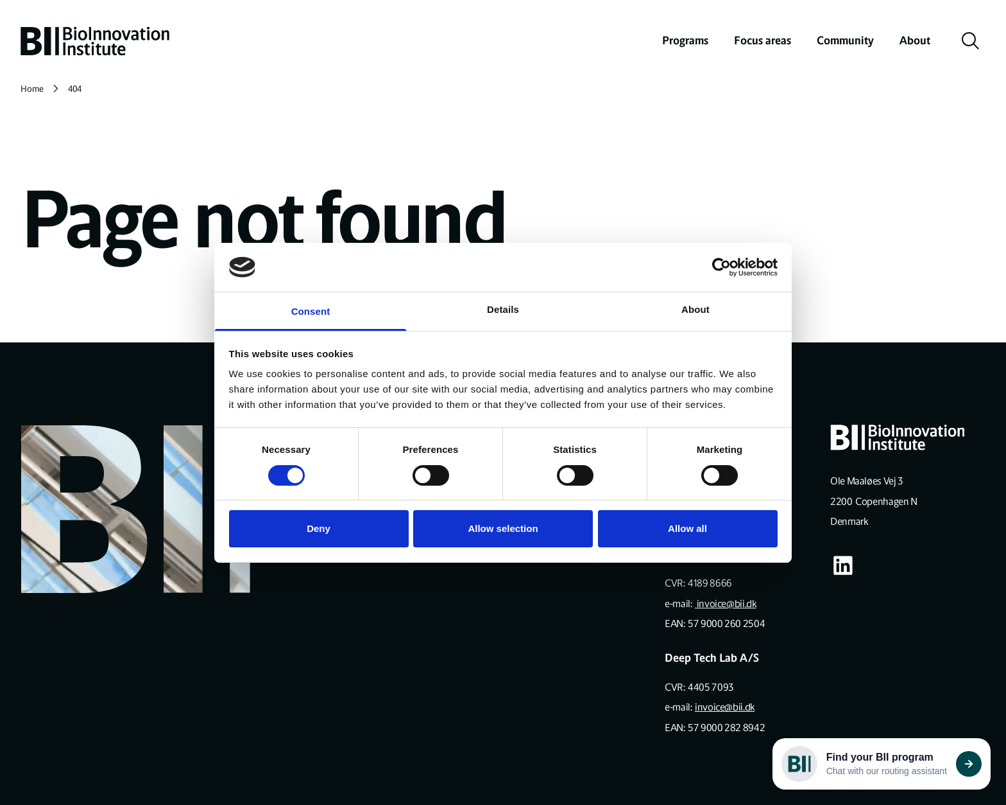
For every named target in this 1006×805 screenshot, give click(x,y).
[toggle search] (970, 41)
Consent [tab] (310, 311)
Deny (318, 528)
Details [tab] (503, 309)
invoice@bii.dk (725, 603)
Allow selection (503, 528)
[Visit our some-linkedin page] (843, 565)
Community (845, 40)
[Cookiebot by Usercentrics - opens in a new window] (721, 267)
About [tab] (695, 309)
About (914, 40)
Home (32, 89)
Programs (685, 40)
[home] (95, 41)
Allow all (687, 528)
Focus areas (762, 40)
